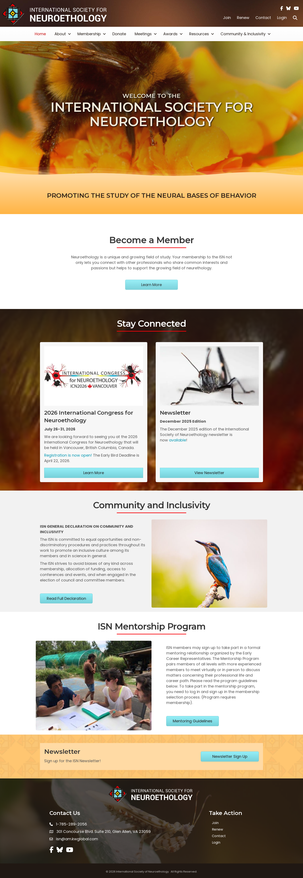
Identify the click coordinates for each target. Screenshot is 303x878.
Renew (243, 17)
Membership (89, 33)
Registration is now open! (68, 455)
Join (227, 17)
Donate (119, 33)
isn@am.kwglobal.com (77, 839)
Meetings (143, 33)
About (60, 33)
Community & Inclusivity (243, 33)
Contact (263, 17)
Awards (170, 33)
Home (40, 33)
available (177, 440)
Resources (199, 33)
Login (282, 17)
